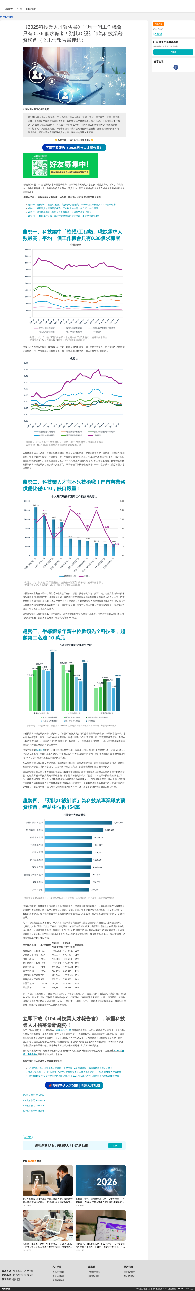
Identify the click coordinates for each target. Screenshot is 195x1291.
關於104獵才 (129, 1272)
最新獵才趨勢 (94, 1276)
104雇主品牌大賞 (62, 1030)
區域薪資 (40, 750)
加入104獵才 (129, 1276)
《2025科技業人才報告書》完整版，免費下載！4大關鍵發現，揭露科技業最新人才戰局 (70, 1068)
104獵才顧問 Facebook (34, 1100)
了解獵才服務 (94, 1272)
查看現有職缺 (58, 1272)
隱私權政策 (6, 1289)
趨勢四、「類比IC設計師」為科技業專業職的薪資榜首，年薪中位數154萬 (63, 215)
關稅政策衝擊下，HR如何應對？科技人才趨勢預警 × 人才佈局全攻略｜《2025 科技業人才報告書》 (75, 1071)
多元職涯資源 (58, 1280)
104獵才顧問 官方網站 (33, 1095)
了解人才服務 (58, 1276)
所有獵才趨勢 (6, 16)
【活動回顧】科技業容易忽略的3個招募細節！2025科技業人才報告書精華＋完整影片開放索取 (73, 1075)
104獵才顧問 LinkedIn (34, 1105)
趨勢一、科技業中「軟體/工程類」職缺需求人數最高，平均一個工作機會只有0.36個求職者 (72, 204)
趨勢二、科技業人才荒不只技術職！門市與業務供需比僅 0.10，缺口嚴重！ (64, 208)
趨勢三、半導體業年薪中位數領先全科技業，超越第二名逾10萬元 (59, 212)
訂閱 (173, 52)
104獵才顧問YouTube (33, 1110)
